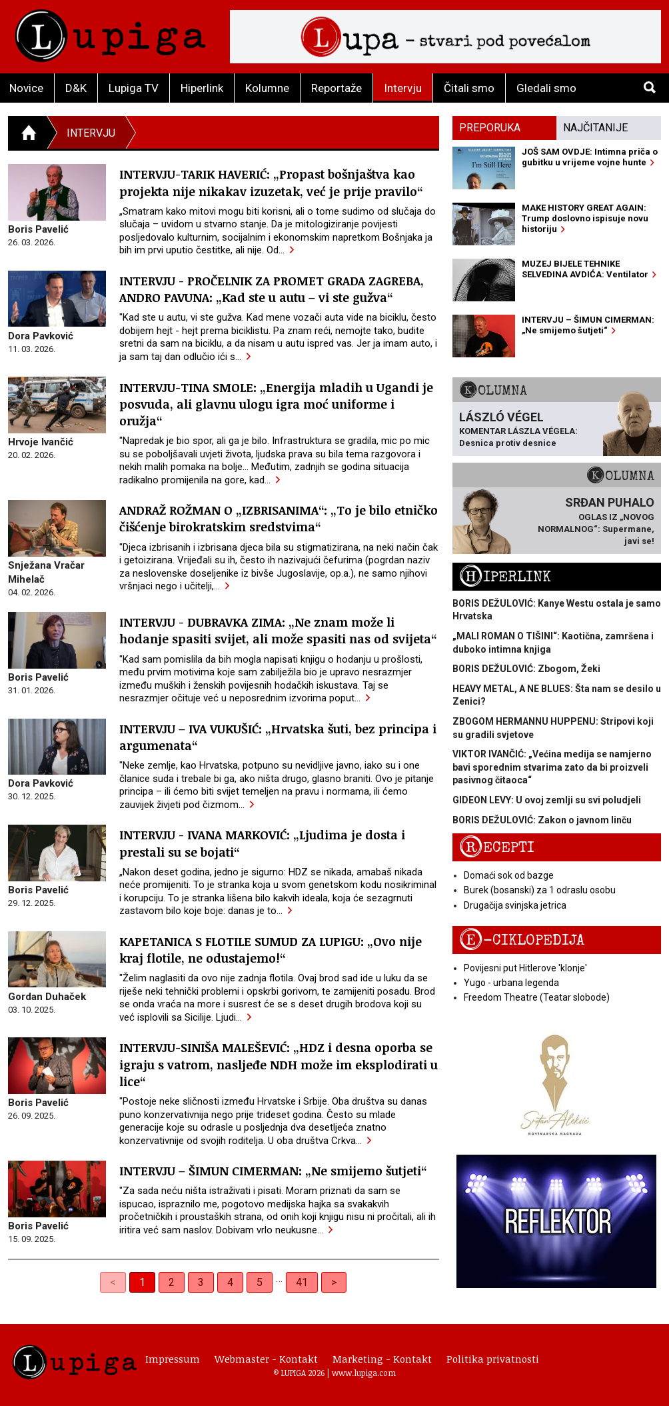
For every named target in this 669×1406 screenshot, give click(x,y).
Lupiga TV (134, 88)
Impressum (172, 1358)
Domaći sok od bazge (509, 875)
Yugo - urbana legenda (511, 982)
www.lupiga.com (364, 1372)
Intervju (403, 88)
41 (302, 1282)
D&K (76, 88)
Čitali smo (469, 88)
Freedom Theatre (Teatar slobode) (537, 997)
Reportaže (336, 88)
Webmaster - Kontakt (266, 1358)
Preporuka (489, 127)
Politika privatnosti (492, 1358)
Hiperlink (202, 88)
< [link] (113, 1282)
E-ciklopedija (521, 940)
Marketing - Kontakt (382, 1358)
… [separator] (279, 1278)
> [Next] (333, 1282)
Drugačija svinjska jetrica (515, 905)
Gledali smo (546, 88)
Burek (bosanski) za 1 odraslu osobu (540, 890)
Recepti (496, 847)
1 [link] (142, 1282)
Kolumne (267, 88)
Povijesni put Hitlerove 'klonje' (525, 968)
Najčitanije (595, 127)
